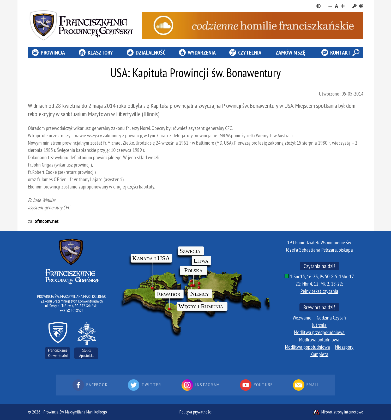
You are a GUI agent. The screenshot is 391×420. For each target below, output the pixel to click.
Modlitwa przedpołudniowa (319, 332)
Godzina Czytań (331, 317)
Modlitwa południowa (319, 339)
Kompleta (319, 354)
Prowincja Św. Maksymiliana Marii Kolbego (75, 412)
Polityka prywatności (195, 412)
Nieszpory (344, 347)
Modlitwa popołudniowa (307, 347)
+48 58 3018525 (71, 310)
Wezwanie (302, 317)
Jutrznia (319, 325)
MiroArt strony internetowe (337, 412)
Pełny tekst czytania (319, 291)
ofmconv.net (46, 221)
